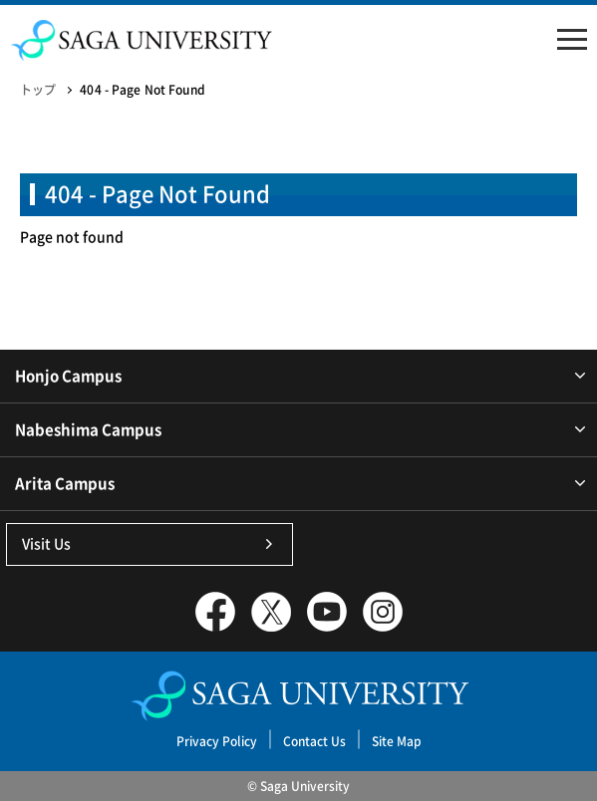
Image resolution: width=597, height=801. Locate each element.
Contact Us (314, 741)
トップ (38, 90)
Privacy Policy (216, 741)
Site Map (397, 741)
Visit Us (46, 544)
